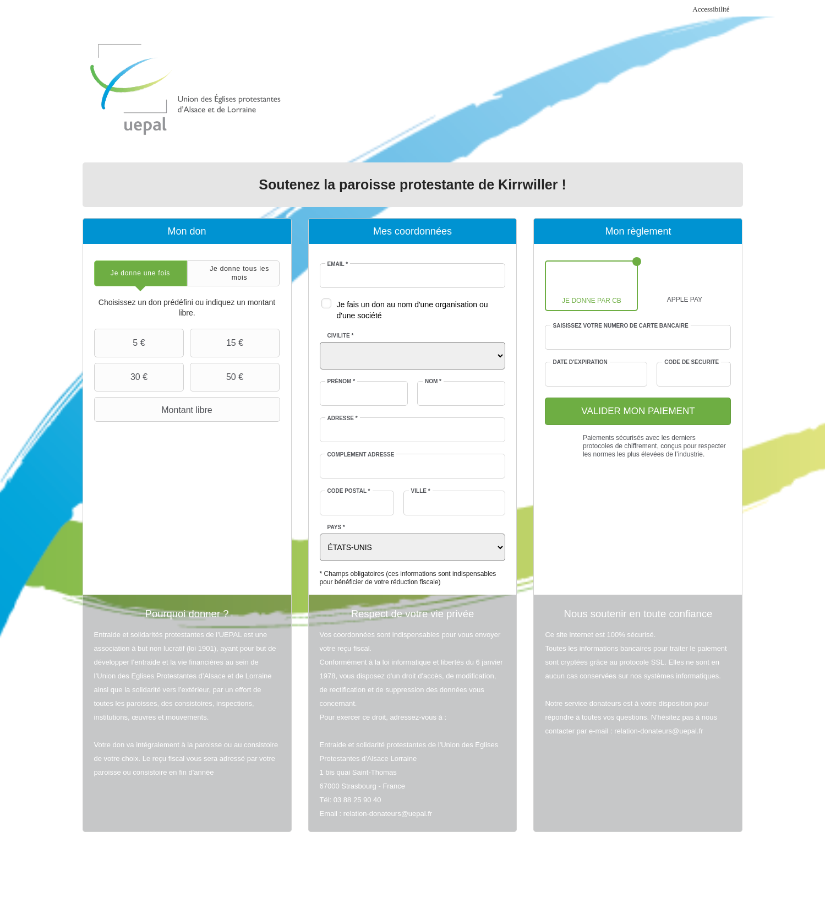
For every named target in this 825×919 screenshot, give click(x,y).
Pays (336, 527)
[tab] (140, 273)
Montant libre (154, 410)
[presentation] (141, 273)
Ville (420, 491)
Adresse (342, 418)
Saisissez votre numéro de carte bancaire (620, 326)
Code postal (348, 491)
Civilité (340, 336)
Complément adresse (361, 455)
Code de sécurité (691, 362)
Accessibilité (710, 9)
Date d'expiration (580, 362)
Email (337, 264)
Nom (433, 381)
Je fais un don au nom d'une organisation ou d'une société (412, 310)
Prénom (341, 381)
